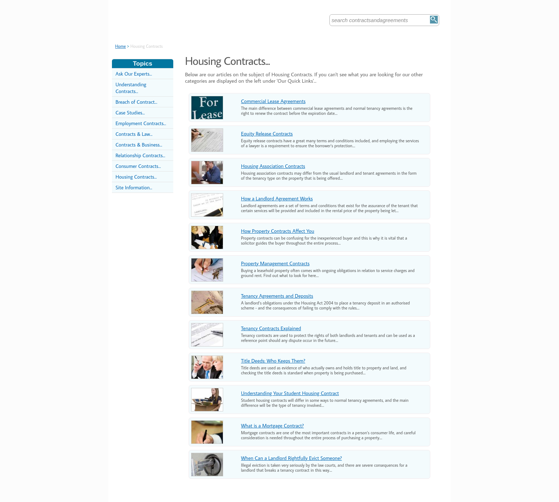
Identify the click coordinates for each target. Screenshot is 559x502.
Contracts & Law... (134, 133)
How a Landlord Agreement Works (277, 198)
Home (120, 46)
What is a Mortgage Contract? (272, 425)
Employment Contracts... (141, 123)
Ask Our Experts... (134, 73)
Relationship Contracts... (140, 155)
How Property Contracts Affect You (277, 230)
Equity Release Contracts (267, 133)
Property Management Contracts (275, 263)
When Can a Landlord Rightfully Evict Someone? (291, 458)
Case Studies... (130, 112)
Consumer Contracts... (138, 166)
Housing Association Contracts (273, 166)
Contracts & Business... (139, 144)
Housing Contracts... (136, 176)
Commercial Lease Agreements (273, 101)
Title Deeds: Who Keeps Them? (273, 360)
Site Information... (134, 187)
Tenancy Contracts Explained (271, 328)
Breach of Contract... (136, 101)
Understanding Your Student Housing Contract (290, 393)
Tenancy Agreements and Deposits (277, 295)
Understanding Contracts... (131, 87)
